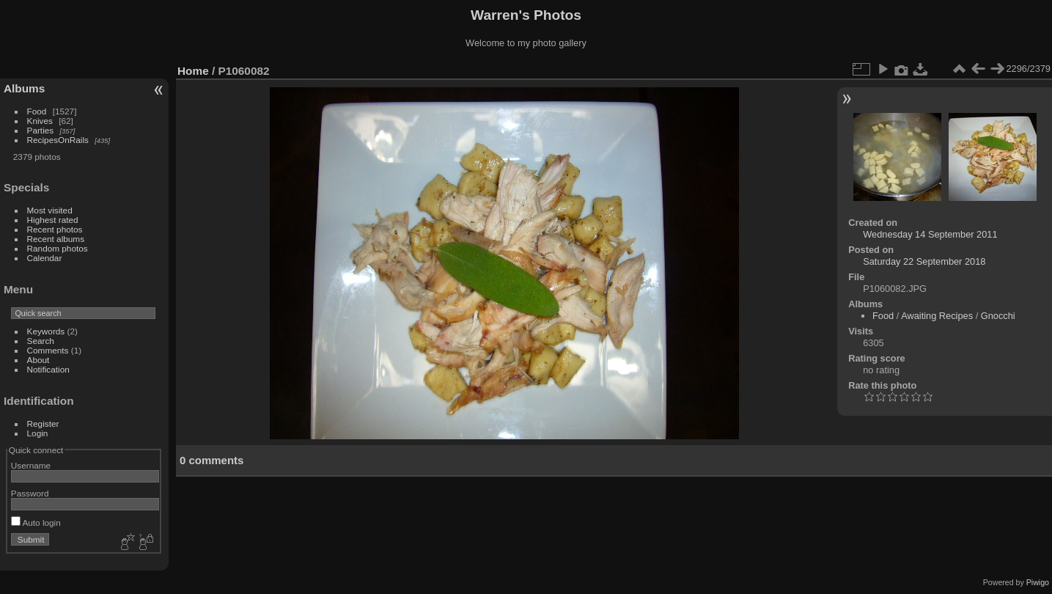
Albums (24, 88)
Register (43, 423)
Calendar (44, 258)
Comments (48, 350)
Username (31, 465)
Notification (48, 369)
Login (37, 433)
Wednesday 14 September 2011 (930, 234)
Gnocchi (998, 315)
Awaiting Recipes (937, 315)
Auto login (36, 522)
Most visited (50, 210)
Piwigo (1037, 582)
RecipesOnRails (58, 139)
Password (30, 493)
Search (40, 340)
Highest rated (52, 219)
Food (37, 111)
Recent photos (55, 229)
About (38, 359)
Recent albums (55, 238)
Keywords (46, 331)
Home (193, 71)
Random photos (57, 248)
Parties (40, 130)
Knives (40, 120)
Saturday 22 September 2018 (924, 261)
